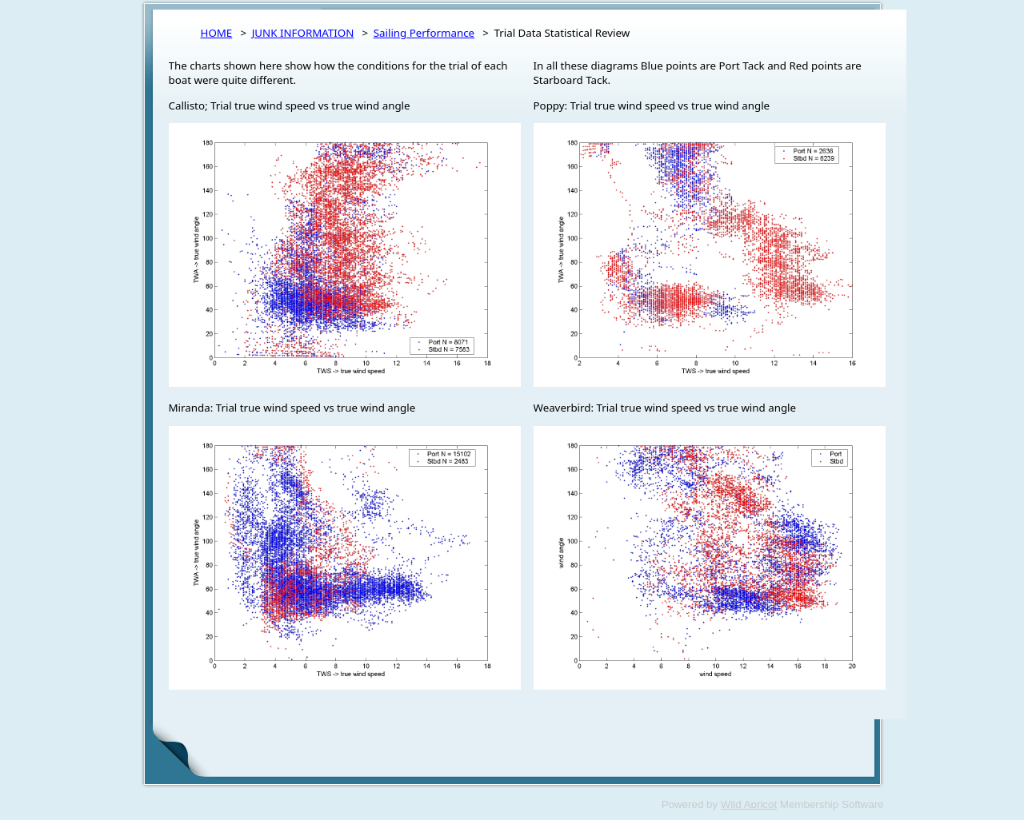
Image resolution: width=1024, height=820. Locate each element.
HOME (217, 33)
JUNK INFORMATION (303, 33)
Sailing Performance (424, 33)
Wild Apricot (749, 804)
